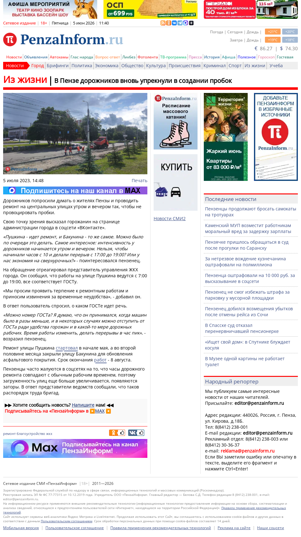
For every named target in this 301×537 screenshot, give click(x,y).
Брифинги (58, 65)
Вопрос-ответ (107, 57)
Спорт (235, 65)
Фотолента (148, 57)
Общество (132, 65)
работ (100, 360)
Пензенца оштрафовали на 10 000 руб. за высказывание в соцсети (250, 278)
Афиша (228, 57)
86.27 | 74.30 (276, 48)
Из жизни (255, 65)
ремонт (9, 433)
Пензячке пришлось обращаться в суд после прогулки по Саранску (246, 245)
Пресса (195, 57)
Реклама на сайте (234, 527)
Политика (81, 65)
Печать (139, 180)
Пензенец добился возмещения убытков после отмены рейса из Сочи (249, 311)
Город (37, 65)
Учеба (276, 65)
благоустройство (31, 433)
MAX (99, 411)
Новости (14, 57)
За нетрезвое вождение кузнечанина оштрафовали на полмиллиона (245, 262)
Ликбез (128, 57)
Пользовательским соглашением (66, 521)
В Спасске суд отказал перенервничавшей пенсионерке (242, 328)
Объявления (36, 57)
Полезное (247, 57)
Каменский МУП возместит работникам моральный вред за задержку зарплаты (248, 228)
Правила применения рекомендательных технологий (160, 527)
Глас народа (82, 57)
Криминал (214, 65)
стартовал (67, 348)
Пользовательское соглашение (74, 527)
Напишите (83, 405)
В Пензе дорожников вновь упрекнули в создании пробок (143, 80)
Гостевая (285, 57)
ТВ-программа (173, 57)
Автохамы (59, 57)
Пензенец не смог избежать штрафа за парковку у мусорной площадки (247, 295)
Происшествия (185, 65)
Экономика (107, 65)
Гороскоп (266, 57)
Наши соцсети (270, 527)
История (212, 57)
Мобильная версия (21, 527)
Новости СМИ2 (170, 218)
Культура (156, 65)
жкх (49, 433)
